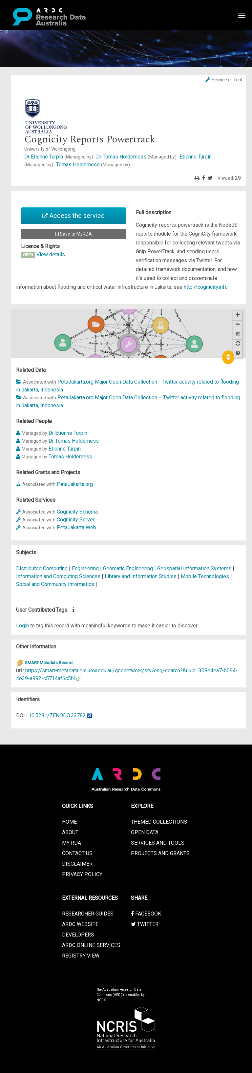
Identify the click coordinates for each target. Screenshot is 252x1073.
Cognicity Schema (77, 512)
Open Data (144, 832)
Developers (78, 935)
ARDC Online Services (91, 945)
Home (69, 822)
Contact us (77, 853)
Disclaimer (77, 864)
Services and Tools (157, 843)
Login (22, 625)
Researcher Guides (88, 914)
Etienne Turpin (65, 449)
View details (50, 254)
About (70, 832)
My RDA (71, 843)
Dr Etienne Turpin (59, 157)
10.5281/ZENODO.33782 (57, 715)
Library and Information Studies (141, 576)
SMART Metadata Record (44, 662)
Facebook (146, 914)
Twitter (144, 924)
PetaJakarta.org (75, 484)
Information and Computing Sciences (59, 576)
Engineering (86, 568)
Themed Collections (159, 822)
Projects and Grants (160, 853)
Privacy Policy (82, 874)
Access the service (73, 216)
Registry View (80, 956)
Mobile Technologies (205, 576)
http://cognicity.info (206, 287)
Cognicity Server (75, 519)
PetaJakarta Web (76, 527)
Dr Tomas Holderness (137, 157)
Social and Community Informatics (55, 584)
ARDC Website (80, 924)
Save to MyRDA (73, 234)
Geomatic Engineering (128, 568)
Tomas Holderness (93, 164)
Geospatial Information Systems (195, 568)
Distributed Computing (42, 568)
